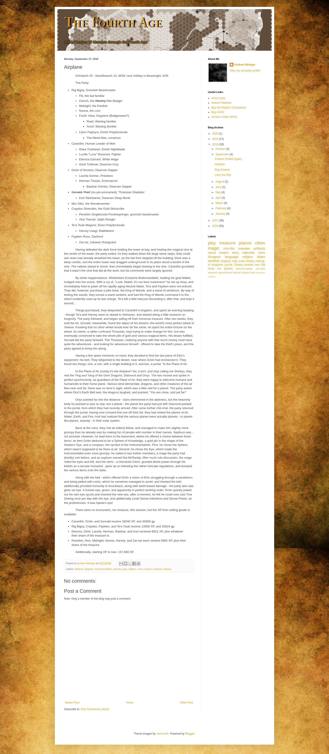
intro (252, 272)
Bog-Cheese (222, 169)
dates (261, 257)
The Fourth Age (113, 22)
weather (214, 261)
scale (241, 261)
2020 (215, 133)
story (235, 252)
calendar (248, 252)
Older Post (186, 702)
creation (249, 264)
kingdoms (217, 264)
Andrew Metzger (244, 64)
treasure (157, 569)
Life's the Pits (223, 175)
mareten (244, 248)
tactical (237, 272)
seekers (212, 276)
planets (117, 569)
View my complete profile (245, 70)
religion (132, 569)
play (125, 569)
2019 (215, 138)
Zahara (167, 569)
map (234, 261)
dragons (89, 569)
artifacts (78, 569)
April (218, 197)
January (220, 213)
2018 (215, 144)
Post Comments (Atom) (95, 709)
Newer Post (72, 702)
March (219, 203)
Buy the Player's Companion (228, 107)
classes (245, 272)
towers (148, 569)
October (220, 149)
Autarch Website (221, 102)
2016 (215, 226)
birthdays (260, 272)
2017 (215, 220)
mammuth (162, 733)
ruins (140, 569)
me (219, 268)
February (221, 208)
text (257, 264)
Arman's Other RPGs (224, 117)
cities (260, 243)
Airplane (220, 164)
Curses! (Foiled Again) (228, 159)
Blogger (190, 733)
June (218, 187)
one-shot (260, 268)
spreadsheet (225, 272)
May (218, 192)
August (220, 181)
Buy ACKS (217, 112)
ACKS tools (218, 98)
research (213, 272)
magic (214, 248)
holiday (250, 261)
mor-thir (229, 248)
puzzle (229, 264)
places (245, 243)
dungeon (214, 257)
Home (129, 702)
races (212, 252)
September (222, 154)
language (231, 257)
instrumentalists (103, 569)
